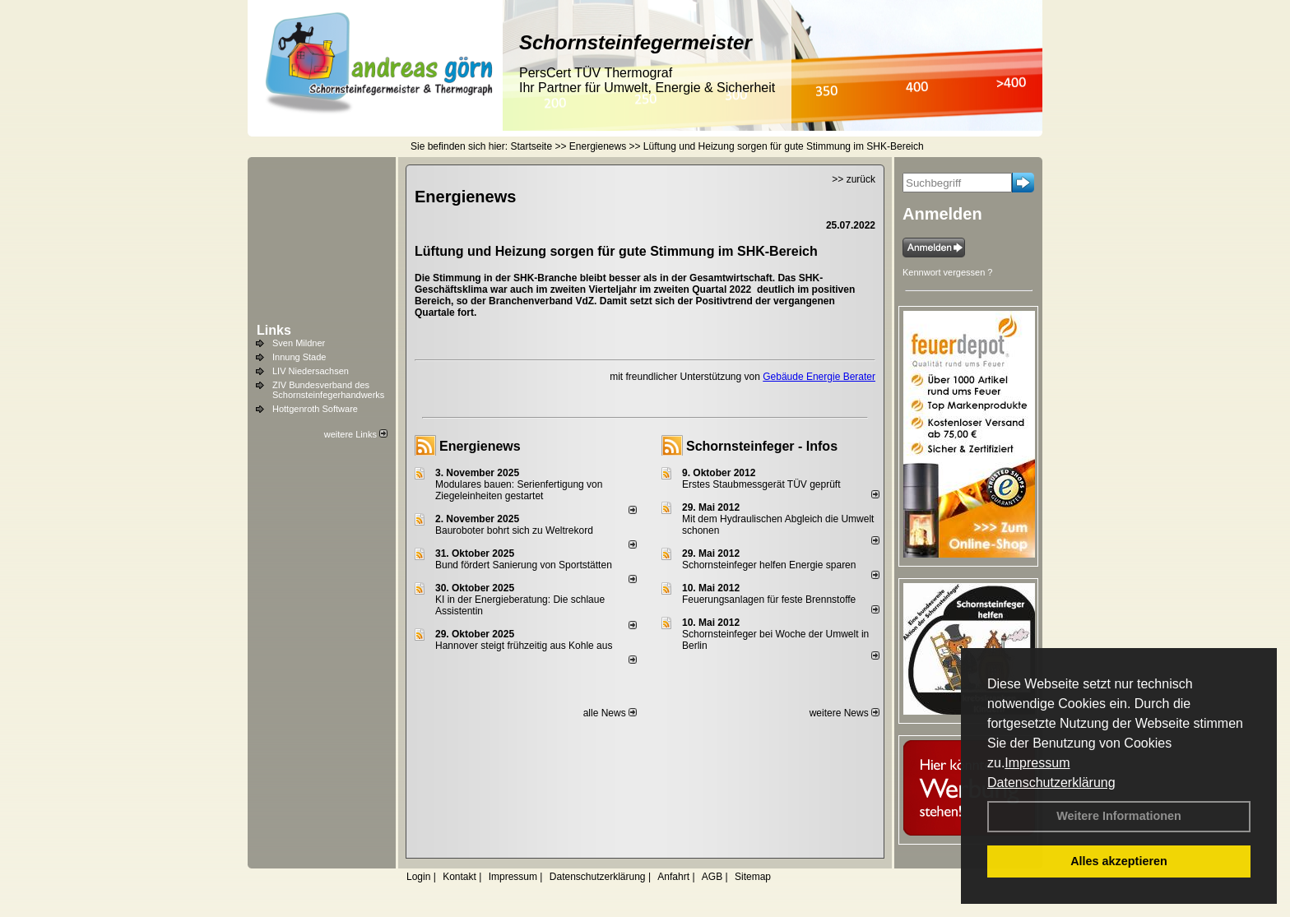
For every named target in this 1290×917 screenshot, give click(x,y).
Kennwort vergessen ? (947, 272)
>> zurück (853, 179)
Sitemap (753, 876)
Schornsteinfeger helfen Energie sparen (769, 565)
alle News (610, 713)
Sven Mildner (298, 343)
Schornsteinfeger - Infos (762, 446)
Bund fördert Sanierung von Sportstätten (525, 565)
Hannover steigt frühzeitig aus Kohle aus (523, 645)
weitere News (844, 713)
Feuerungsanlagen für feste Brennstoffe (769, 599)
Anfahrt (673, 876)
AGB (712, 876)
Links (274, 330)
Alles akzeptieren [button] (1118, 861)
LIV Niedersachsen (310, 371)
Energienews (480, 446)
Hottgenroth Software (315, 409)
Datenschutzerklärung (1051, 783)
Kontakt (459, 876)
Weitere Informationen (1118, 815)
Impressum (1037, 763)
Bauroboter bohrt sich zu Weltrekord (514, 530)
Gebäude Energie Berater (819, 376)
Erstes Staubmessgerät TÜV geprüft (761, 484)
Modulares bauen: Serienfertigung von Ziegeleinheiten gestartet (518, 490)
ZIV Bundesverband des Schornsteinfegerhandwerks (328, 390)
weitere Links (355, 434)
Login (418, 876)
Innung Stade (299, 357)
